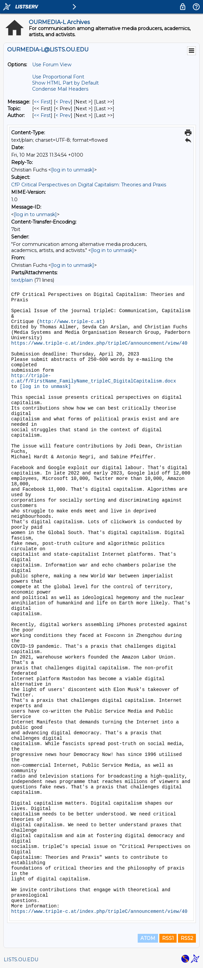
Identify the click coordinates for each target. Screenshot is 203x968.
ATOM (147, 938)
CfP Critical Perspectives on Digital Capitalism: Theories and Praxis (88, 185)
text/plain (22, 280)
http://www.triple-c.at (71, 321)
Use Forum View (51, 65)
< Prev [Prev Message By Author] (63, 115)
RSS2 (187, 938)
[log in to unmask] (72, 170)
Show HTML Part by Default (65, 83)
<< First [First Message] (42, 102)
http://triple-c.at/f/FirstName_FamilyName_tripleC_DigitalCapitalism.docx (93, 378)
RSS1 (168, 938)
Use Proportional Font (58, 77)
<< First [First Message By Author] (42, 115)
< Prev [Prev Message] (63, 102)
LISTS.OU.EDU (21, 960)
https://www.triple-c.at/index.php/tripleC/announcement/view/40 (99, 343)
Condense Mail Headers (60, 89)
